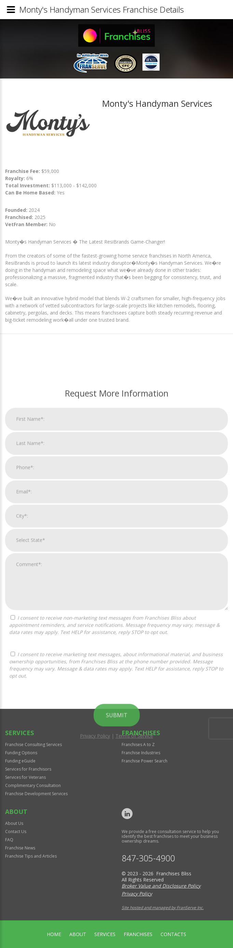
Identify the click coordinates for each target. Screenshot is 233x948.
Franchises (138, 934)
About (77, 934)
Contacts (173, 934)
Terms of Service (134, 888)
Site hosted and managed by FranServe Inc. (163, 907)
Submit (116, 867)
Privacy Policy (95, 888)
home (54, 934)
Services (104, 934)
